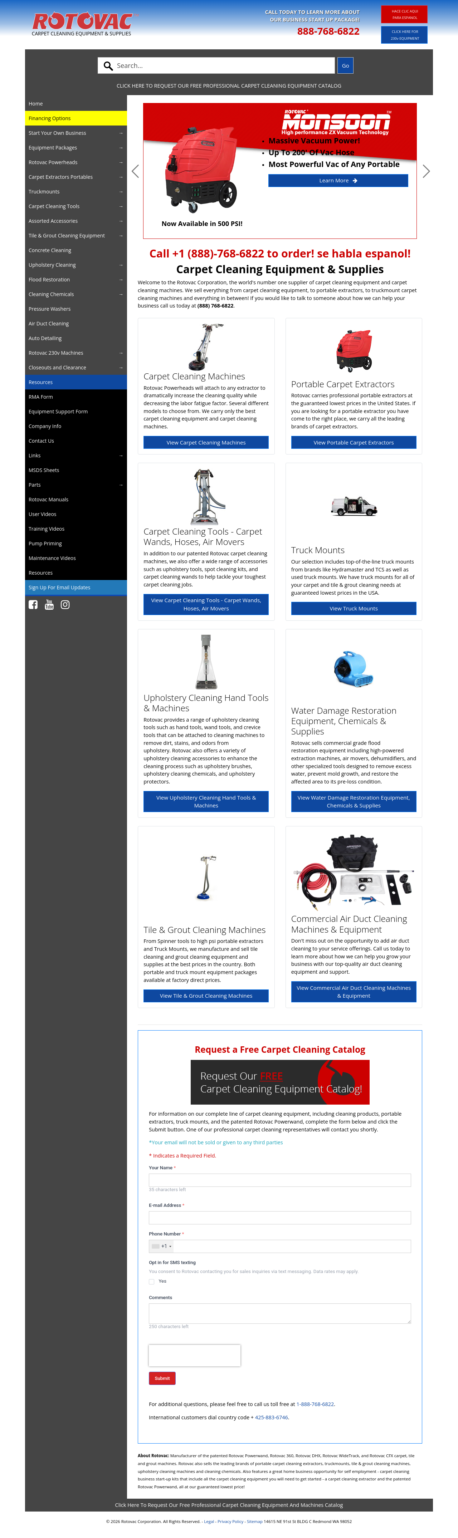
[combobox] (161, 1246)
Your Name (162, 1167)
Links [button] (34, 455)
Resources (41, 382)
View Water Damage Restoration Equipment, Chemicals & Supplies (354, 801)
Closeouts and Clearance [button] (57, 367)
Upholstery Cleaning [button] (52, 264)
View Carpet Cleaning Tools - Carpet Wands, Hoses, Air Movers (206, 604)
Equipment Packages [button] (53, 147)
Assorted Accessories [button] (53, 220)
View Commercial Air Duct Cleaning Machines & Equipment (354, 991)
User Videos (43, 514)
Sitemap (255, 1521)
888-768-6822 (328, 31)
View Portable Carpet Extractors (354, 442)
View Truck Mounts (354, 608)
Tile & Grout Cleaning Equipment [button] (67, 235)
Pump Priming (45, 543)
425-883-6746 (271, 1417)
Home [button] (36, 103)
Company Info (45, 426)
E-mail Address (166, 1205)
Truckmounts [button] (44, 191)
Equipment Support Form (58, 411)
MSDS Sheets (44, 470)
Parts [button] (35, 484)
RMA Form (41, 396)
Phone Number (166, 1234)
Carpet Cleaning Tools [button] (54, 206)
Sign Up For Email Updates (59, 587)
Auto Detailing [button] (45, 338)
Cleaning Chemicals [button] (51, 294)
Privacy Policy (230, 1521)
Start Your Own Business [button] (57, 132)
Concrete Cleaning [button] (50, 250)
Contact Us (41, 440)
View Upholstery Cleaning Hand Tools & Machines (206, 801)
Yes (162, 1281)
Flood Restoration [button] (49, 279)
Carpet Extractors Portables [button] (61, 176)
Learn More (338, 180)
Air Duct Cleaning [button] (49, 323)
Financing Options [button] (49, 118)
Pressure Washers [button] (49, 308)
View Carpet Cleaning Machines (206, 442)
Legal (209, 1521)
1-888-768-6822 (315, 1404)
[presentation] (194, 1355)
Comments (160, 1297)
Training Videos (46, 528)
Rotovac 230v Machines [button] (56, 352)
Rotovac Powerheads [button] (53, 162)
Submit (162, 1378)
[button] (135, 171)
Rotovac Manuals (48, 499)
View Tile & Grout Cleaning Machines (206, 995)
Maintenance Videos (52, 558)
